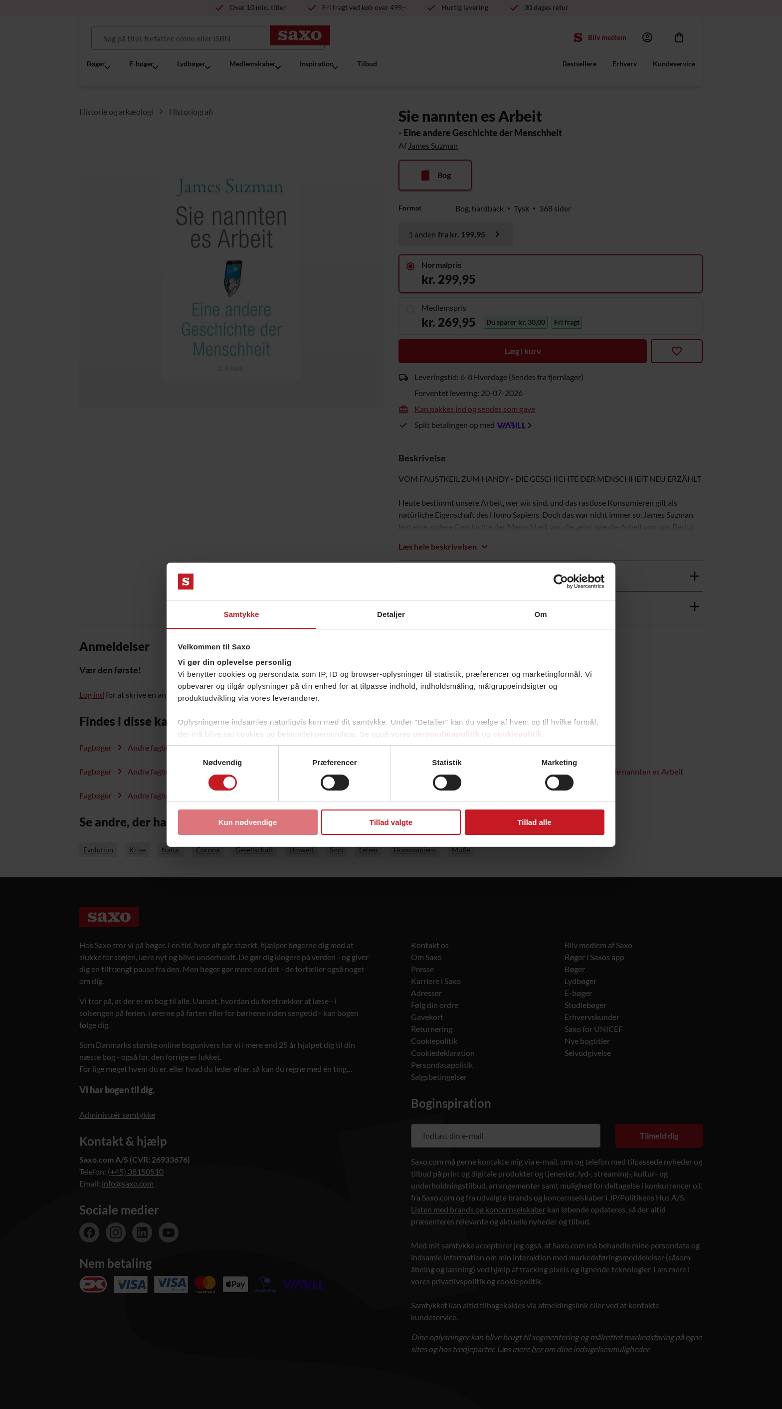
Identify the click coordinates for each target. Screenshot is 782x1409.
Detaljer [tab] (391, 614)
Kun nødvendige (247, 822)
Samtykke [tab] (241, 614)
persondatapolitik (446, 734)
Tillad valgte (391, 822)
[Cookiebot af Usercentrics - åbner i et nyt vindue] (560, 581)
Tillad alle (534, 822)
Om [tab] (540, 614)
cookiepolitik (517, 734)
